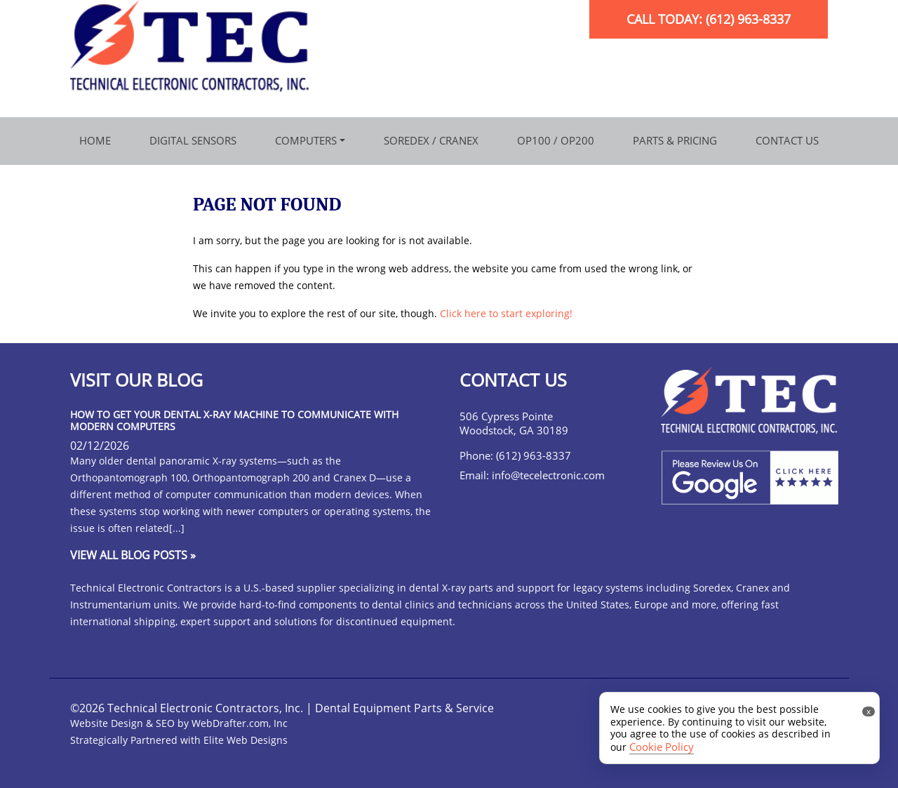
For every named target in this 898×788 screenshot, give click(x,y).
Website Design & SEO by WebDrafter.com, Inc (179, 723)
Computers (306, 140)
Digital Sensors (192, 140)
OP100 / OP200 (555, 140)
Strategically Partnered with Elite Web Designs (179, 740)
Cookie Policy (661, 747)
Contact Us (787, 140)
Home (95, 140)
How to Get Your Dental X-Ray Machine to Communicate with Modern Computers (234, 420)
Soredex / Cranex (431, 140)
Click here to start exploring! (506, 313)
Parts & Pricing (675, 140)
